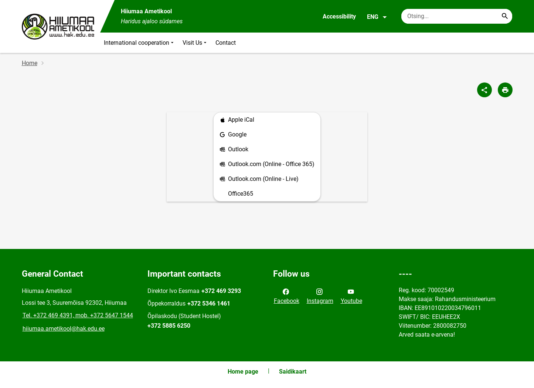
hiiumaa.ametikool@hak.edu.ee (64, 328)
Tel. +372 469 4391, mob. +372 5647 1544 (78, 315)
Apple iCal (237, 120)
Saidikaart (292, 371)
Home (29, 63)
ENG (377, 17)
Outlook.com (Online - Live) (259, 179)
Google (233, 134)
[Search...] (505, 16)
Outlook (234, 149)
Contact (225, 42)
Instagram (320, 295)
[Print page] (505, 89)
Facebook (286, 295)
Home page (243, 371)
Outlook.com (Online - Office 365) (267, 164)
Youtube (351, 295)
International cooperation (139, 42)
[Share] (484, 89)
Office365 (240, 193)
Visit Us (195, 42)
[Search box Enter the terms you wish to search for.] (456, 16)
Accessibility (339, 16)
